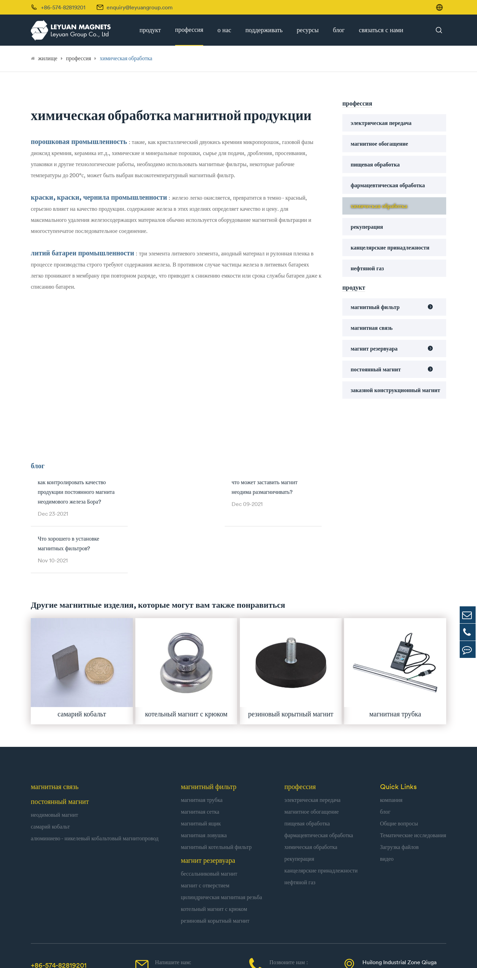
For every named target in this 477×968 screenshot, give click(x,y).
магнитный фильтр (375, 307)
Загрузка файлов (399, 794)
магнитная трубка (201, 747)
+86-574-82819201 (59, 912)
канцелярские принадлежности (390, 247)
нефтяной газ (367, 268)
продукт (150, 30)
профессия (189, 30)
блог (339, 30)
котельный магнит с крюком (214, 856)
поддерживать (263, 30)
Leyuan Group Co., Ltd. (107, 954)
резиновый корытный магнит (215, 868)
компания (391, 747)
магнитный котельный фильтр (216, 794)
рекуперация (367, 226)
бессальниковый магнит (209, 820)
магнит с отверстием (205, 832)
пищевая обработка (375, 164)
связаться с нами (381, 30)
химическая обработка (126, 58)
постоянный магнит (376, 369)
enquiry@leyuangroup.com (140, 7)
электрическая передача (381, 122)
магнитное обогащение (379, 143)
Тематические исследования (413, 782)
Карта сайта (353, 954)
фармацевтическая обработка (388, 185)
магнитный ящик (201, 770)
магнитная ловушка (204, 782)
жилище (47, 58)
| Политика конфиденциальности (407, 954)
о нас (224, 30)
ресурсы (307, 30)
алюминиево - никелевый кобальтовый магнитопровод (95, 785)
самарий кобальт (50, 773)
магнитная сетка (200, 759)
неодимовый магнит (54, 762)
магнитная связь (372, 327)
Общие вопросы (399, 770)
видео (387, 806)
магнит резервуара (374, 348)
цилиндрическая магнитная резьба (221, 844)
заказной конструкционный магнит (395, 390)
